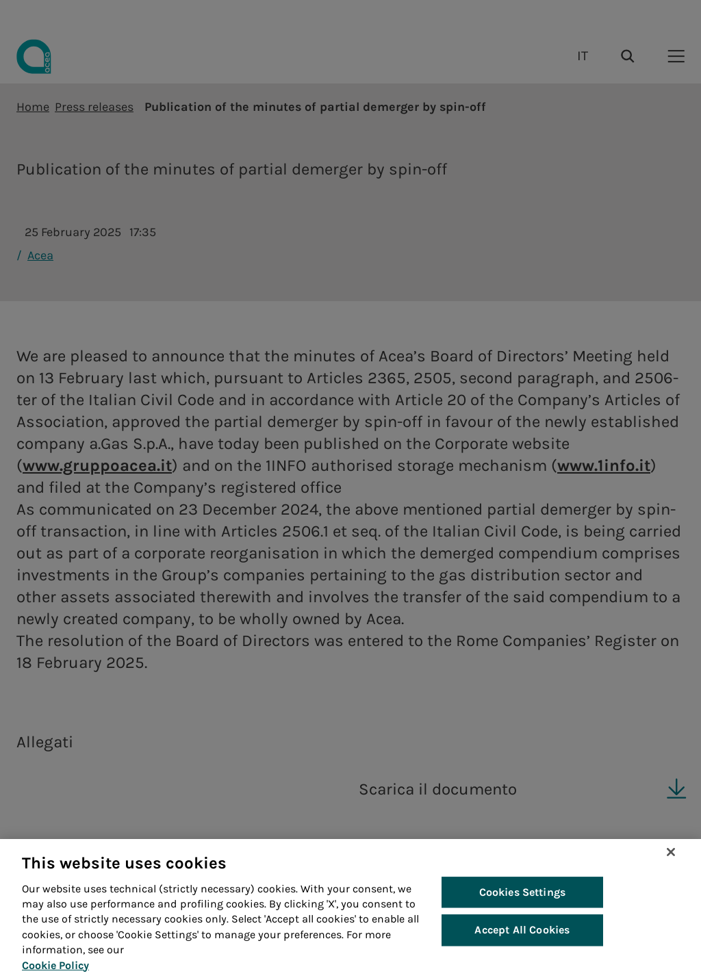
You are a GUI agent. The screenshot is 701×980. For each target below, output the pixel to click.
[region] (350, 909)
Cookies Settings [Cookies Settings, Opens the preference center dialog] (522, 892)
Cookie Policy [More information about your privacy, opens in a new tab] (55, 965)
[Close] (671, 852)
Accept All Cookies (522, 930)
